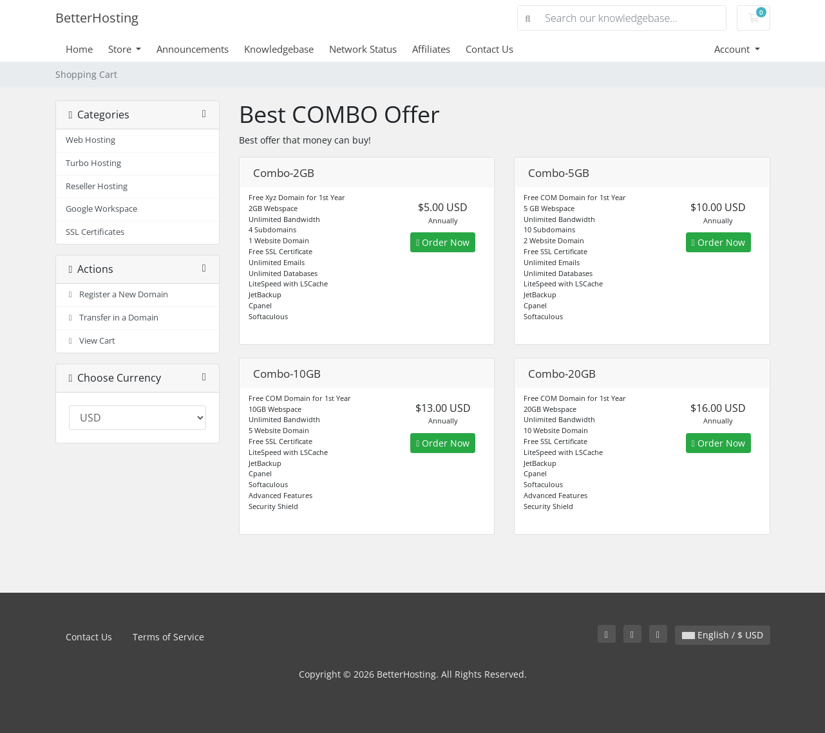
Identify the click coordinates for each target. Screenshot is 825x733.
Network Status (363, 48)
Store (121, 48)
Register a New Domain (117, 294)
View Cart (91, 340)
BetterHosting (96, 17)
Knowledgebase (279, 48)
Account (733, 48)
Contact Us (489, 48)
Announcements (192, 48)
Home (79, 48)
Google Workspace (101, 208)
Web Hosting (90, 140)
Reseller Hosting (97, 186)
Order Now (442, 242)
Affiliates (431, 48)
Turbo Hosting (93, 163)
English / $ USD (722, 635)
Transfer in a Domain (112, 317)
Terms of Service (168, 637)
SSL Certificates (95, 232)
